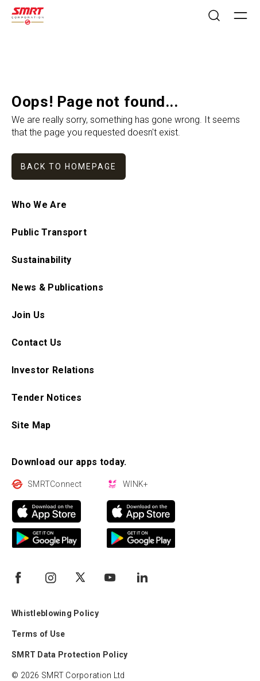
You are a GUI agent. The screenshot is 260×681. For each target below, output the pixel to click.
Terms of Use (38, 634)
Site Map (31, 425)
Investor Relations (53, 370)
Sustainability (41, 259)
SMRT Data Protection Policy (69, 654)
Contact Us (36, 342)
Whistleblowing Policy (55, 613)
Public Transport (49, 232)
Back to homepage (69, 166)
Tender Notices (46, 397)
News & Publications (57, 287)
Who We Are (39, 204)
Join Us (28, 314)
